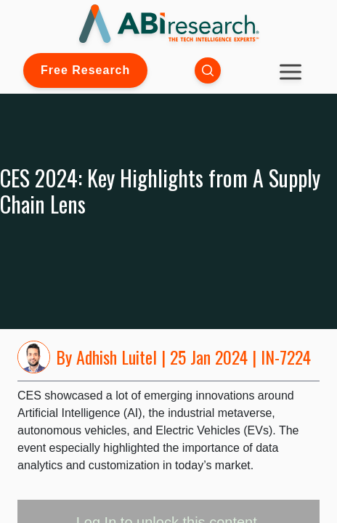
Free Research (85, 70)
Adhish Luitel (116, 357)
